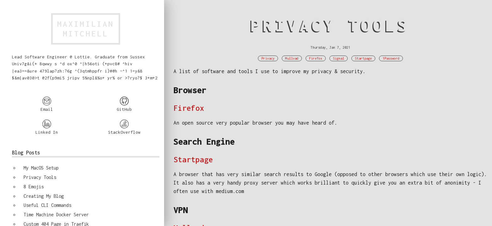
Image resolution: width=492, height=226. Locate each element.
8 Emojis (34, 186)
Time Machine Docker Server (56, 214)
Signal (338, 58)
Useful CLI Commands (47, 205)
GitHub (124, 104)
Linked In (46, 127)
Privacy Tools (40, 177)
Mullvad (291, 58)
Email (46, 104)
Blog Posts (26, 152)
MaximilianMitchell (85, 28)
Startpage (363, 58)
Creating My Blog (44, 196)
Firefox (315, 58)
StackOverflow (124, 127)
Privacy (268, 58)
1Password (390, 58)
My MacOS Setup (41, 167)
